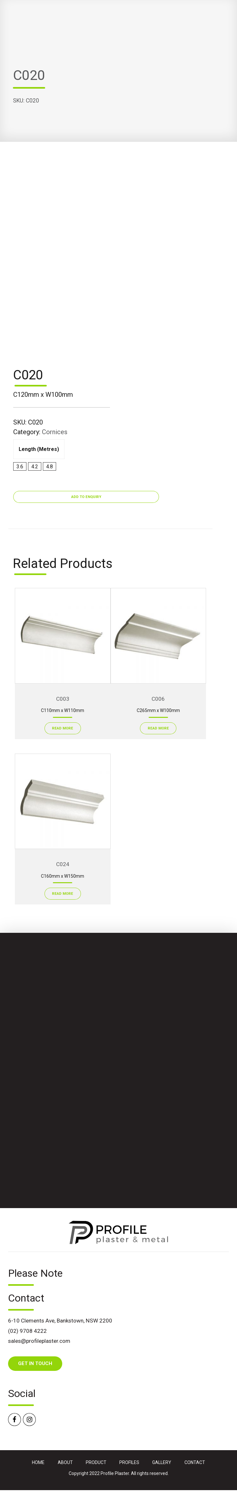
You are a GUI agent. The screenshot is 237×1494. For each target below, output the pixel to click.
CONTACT (194, 1462)
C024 (62, 864)
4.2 (34, 467)
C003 (62, 699)
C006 (158, 699)
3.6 (19, 467)
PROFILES (129, 1462)
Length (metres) (39, 449)
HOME (38, 1462)
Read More (62, 728)
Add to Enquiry (86, 497)
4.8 (49, 467)
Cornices (54, 432)
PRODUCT (96, 1462)
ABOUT (65, 1462)
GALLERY (161, 1462)
